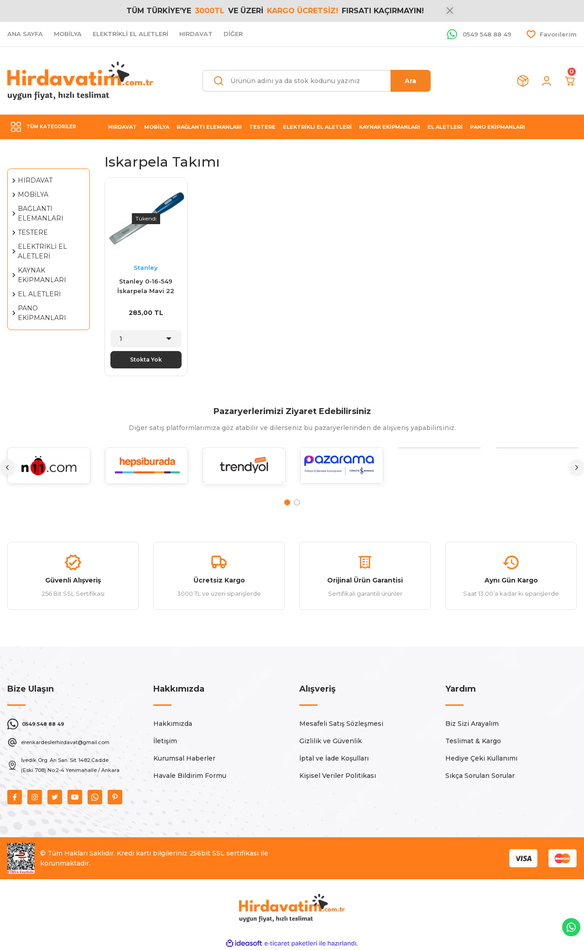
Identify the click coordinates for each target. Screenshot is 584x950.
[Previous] (7, 467)
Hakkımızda (172, 723)
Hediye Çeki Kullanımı (481, 758)
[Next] (576, 467)
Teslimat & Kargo (473, 741)
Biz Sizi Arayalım (472, 723)
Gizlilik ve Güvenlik (330, 741)
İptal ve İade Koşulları (334, 758)
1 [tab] (287, 502)
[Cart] (570, 80)
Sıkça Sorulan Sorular (480, 776)
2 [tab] (297, 502)
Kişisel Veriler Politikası (337, 776)
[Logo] (80, 81)
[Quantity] (145, 338)
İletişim (165, 741)
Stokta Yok (146, 359)
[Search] (316, 81)
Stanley (146, 267)
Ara (410, 81)
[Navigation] (48, 127)
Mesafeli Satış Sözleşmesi (341, 723)
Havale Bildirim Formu (189, 776)
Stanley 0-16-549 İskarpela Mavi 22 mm (145, 287)
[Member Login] (546, 80)
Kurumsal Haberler (184, 758)
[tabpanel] (49, 473)
